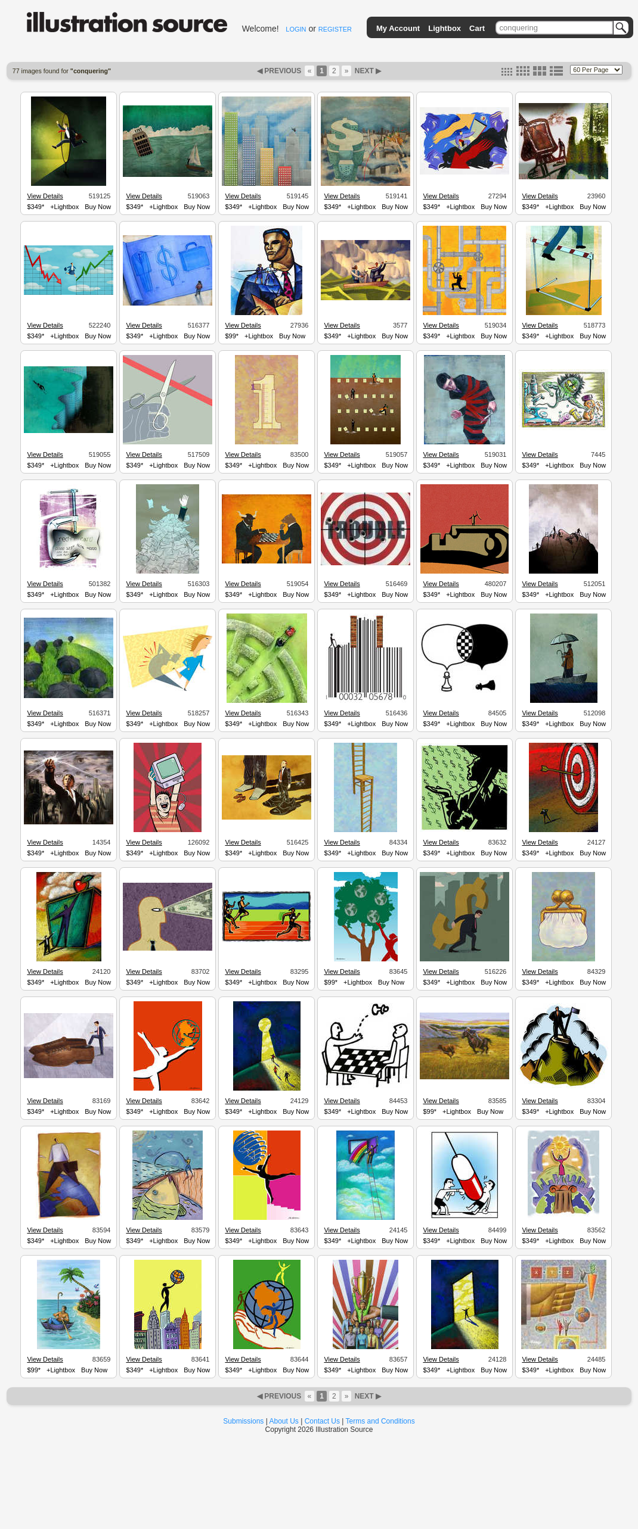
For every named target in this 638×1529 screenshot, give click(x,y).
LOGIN (296, 29)
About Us (284, 1421)
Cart (477, 28)
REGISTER (335, 29)
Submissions (243, 1421)
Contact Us (322, 1421)
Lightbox (444, 28)
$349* (35, 206)
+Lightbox (64, 206)
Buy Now (98, 206)
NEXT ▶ (366, 71)
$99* (232, 336)
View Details (45, 196)
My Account (398, 28)
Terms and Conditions (380, 1421)
